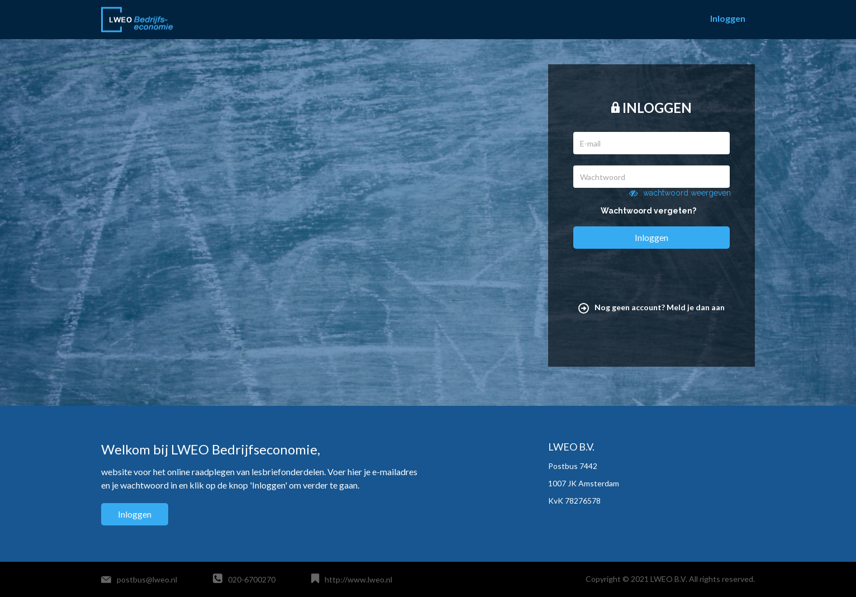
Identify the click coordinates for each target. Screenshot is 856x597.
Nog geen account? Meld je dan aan (651, 307)
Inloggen (727, 18)
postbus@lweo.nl (147, 579)
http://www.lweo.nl (358, 579)
